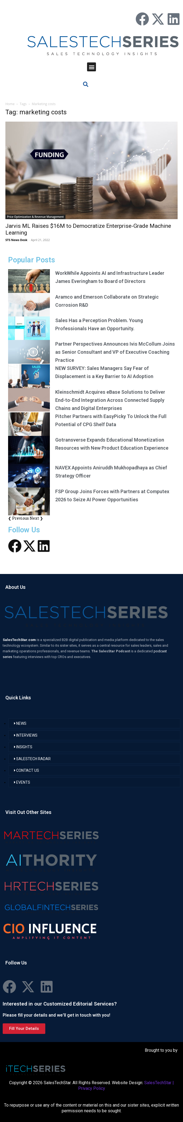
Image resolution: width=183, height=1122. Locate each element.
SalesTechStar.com (20, 640)
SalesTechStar (157, 1082)
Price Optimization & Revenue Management (35, 217)
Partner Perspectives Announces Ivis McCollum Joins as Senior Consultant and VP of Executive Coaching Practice (115, 352)
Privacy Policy (91, 1088)
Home (10, 104)
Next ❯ (36, 518)
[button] (91, 66)
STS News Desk (16, 240)
